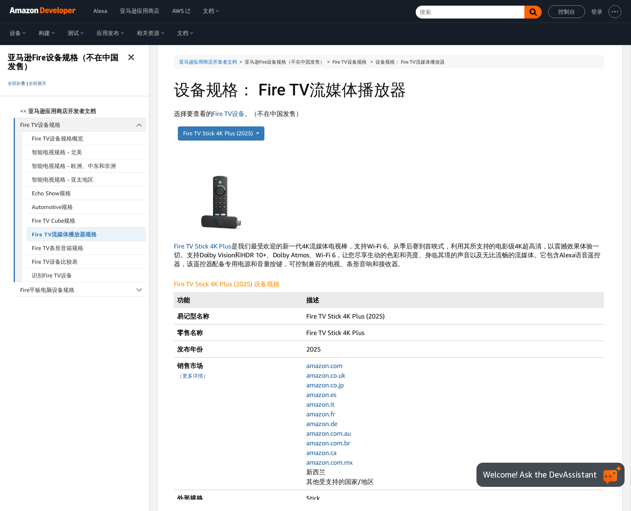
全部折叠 (16, 83)
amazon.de (321, 424)
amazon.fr (320, 414)
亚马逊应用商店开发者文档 (208, 62)
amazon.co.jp (325, 385)
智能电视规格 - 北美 (57, 152)
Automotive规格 (52, 206)
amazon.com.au (328, 433)
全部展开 (37, 83)
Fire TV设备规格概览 (57, 138)
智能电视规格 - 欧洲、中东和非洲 (74, 165)
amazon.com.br (328, 443)
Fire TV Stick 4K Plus (202, 246)
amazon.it (320, 404)
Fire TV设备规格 (83, 124)
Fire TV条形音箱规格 (57, 247)
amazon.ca (321, 453)
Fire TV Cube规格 (53, 220)
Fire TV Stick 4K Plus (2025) (218, 133)
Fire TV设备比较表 (55, 261)
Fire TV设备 (228, 114)
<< (58, 111)
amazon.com (324, 366)
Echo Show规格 (51, 193)
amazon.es (321, 395)
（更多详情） (192, 376)
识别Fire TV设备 (52, 275)
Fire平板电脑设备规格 (83, 290)
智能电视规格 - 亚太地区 (62, 179)
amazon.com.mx (329, 462)
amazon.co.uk (325, 375)
